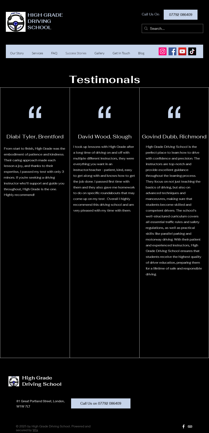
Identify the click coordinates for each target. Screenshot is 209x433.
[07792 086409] (181, 15)
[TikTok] (192, 51)
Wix (35, 430)
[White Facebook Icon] (183, 426)
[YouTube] (182, 51)
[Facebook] (172, 51)
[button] (37, 53)
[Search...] (172, 28)
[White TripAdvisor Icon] (189, 426)
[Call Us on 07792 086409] (100, 403)
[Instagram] (163, 51)
